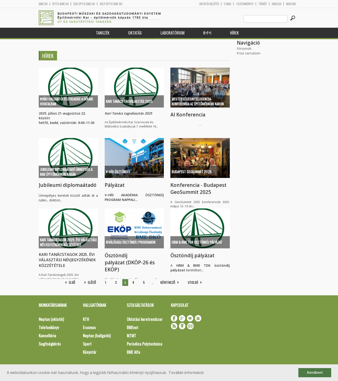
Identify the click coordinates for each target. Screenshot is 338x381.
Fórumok (244, 48)
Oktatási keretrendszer (145, 319)
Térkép (262, 3)
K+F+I (207, 33)
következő (167, 282)
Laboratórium (172, 33)
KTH (86, 319)
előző (92, 282)
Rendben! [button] (315, 372)
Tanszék (102, 33)
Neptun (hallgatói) (97, 336)
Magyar (291, 3)
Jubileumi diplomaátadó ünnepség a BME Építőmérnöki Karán (66, 172)
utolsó (193, 282)
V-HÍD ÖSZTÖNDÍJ (118, 171)
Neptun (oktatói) (51, 319)
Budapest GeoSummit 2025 (191, 171)
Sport (87, 344)
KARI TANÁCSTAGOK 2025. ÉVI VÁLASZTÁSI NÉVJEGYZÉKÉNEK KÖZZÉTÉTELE (68, 242)
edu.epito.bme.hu (84, 3)
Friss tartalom (248, 53)
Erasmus (89, 327)
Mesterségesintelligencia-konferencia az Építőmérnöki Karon (198, 101)
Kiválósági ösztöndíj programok (130, 242)
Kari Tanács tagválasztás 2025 (129, 101)
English (276, 3)
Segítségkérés (50, 344)
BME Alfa (133, 352)
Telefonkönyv (245, 3)
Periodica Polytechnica (144, 344)
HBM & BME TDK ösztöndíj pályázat (197, 242)
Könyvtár (89, 352)
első (72, 282)
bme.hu (43, 3)
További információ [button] (186, 372)
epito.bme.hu (60, 3)
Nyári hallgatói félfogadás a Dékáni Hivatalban (66, 101)
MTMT (131, 336)
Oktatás (135, 33)
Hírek (234, 33)
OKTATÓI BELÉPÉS (209, 3)
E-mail (227, 3)
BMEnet (132, 327)
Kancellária (47, 336)
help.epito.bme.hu (111, 3)
